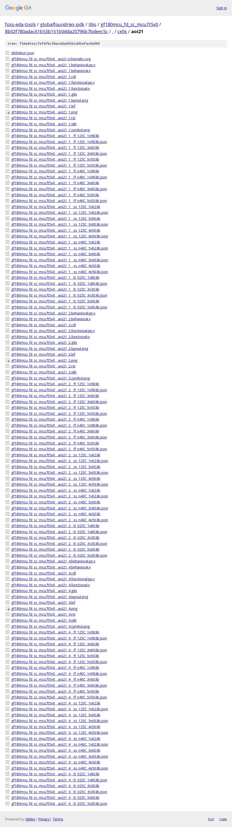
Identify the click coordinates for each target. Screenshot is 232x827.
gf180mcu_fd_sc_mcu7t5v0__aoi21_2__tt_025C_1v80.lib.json (59, 531)
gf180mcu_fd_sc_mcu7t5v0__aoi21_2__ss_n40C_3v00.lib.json (59, 508)
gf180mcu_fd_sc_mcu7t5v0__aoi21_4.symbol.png (50, 626)
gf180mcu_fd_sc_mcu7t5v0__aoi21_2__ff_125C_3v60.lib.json (59, 401)
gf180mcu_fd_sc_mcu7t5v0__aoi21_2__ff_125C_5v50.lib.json (59, 413)
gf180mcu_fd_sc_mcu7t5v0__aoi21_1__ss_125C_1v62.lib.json (59, 212)
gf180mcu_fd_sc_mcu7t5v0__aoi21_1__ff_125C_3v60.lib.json (59, 153)
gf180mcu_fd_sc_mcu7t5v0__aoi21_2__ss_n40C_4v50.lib (55, 514)
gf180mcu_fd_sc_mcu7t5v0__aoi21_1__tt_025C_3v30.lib (55, 289)
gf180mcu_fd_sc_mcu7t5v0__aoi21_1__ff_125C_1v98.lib (55, 135)
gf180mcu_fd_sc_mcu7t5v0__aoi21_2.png (44, 360)
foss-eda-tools (20, 24)
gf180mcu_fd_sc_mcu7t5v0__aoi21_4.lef (43, 602)
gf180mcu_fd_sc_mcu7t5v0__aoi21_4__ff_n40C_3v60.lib (55, 679)
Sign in (221, 8)
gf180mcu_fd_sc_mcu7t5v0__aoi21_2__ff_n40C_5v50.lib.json (59, 449)
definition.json (22, 52)
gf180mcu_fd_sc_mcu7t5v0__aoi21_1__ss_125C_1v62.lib (55, 206)
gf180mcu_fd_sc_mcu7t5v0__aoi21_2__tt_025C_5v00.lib (55, 549)
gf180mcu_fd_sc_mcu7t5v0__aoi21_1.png (44, 112)
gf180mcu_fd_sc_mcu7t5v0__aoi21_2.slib (43, 372)
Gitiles (30, 819)
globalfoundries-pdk (62, 24)
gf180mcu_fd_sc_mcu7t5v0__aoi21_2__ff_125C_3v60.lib (55, 395)
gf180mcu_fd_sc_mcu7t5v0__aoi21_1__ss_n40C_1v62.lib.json (59, 248)
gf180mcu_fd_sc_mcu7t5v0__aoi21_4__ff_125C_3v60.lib (55, 644)
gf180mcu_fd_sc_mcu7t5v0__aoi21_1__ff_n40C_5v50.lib (55, 195)
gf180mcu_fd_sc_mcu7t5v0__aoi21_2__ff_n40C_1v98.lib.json (59, 425)
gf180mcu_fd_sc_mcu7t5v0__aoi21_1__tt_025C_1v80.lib (55, 277)
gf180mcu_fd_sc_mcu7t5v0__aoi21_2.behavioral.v (51, 318)
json (223, 819)
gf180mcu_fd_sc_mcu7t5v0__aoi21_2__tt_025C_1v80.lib (55, 525)
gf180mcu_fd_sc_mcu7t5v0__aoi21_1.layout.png (49, 100)
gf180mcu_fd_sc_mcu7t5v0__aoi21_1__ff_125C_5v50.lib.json (59, 165)
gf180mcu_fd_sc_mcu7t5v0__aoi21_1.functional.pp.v (53, 82)
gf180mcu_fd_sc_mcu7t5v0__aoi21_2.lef (43, 354)
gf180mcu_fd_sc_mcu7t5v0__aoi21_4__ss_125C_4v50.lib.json (59, 732)
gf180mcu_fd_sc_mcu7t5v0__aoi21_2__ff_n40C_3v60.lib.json (59, 437)
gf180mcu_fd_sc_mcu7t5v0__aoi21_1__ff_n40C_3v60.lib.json (59, 188)
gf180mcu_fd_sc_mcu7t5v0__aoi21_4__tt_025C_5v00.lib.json (59, 803)
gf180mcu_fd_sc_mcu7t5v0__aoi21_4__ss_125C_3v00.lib (55, 715)
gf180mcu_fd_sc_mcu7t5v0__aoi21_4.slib (43, 620)
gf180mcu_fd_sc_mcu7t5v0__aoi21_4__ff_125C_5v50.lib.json (59, 661)
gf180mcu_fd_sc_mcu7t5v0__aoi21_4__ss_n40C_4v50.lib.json (59, 768)
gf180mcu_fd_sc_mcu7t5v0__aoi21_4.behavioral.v (51, 567)
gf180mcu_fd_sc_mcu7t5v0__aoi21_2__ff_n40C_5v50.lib (55, 443)
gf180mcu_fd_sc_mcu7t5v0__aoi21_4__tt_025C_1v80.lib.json (59, 780)
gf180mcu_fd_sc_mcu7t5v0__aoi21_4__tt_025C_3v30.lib (55, 785)
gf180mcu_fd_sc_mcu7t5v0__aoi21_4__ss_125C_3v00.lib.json (59, 720)
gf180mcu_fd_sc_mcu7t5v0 (129, 24)
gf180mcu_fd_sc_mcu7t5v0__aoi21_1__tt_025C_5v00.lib (55, 301)
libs (92, 24)
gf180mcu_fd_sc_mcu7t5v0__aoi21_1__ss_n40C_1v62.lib (55, 242)
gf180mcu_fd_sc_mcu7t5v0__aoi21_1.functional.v (50, 88)
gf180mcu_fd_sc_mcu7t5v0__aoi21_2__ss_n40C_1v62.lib (55, 490)
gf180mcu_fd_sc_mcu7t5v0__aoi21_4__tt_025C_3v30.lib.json (59, 791)
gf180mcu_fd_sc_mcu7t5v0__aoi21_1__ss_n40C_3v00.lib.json (59, 260)
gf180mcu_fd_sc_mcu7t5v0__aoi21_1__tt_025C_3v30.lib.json (59, 295)
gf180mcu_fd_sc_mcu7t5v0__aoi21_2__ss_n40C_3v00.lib (55, 502)
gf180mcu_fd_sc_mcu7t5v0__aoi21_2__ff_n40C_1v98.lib (55, 419)
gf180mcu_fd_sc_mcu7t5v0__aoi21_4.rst (43, 614)
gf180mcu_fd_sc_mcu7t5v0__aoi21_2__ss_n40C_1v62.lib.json (59, 496)
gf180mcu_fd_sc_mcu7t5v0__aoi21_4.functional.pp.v (53, 579)
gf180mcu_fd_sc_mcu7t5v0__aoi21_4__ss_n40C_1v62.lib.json (59, 744)
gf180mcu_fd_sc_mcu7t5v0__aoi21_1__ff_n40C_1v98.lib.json (59, 177)
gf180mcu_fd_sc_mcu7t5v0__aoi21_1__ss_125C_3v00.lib (55, 218)
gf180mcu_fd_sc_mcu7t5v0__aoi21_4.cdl (43, 573)
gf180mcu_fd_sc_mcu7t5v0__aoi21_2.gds (44, 342)
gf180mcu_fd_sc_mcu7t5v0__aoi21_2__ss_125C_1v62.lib (55, 455)
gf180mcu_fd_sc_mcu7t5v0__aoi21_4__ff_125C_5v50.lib (55, 655)
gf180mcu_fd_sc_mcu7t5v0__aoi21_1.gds (44, 94)
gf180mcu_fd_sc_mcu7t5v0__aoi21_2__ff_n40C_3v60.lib (55, 431)
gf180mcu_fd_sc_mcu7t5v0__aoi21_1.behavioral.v (51, 70)
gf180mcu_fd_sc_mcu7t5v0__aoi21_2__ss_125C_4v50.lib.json (59, 484)
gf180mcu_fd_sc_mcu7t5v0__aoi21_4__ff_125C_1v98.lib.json (59, 638)
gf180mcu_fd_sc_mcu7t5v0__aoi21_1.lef (43, 106)
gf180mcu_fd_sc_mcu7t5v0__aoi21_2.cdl (43, 325)
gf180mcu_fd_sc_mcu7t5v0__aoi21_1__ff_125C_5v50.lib (55, 159)
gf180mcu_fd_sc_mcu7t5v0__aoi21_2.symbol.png (50, 378)
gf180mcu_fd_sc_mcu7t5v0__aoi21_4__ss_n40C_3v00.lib (55, 750)
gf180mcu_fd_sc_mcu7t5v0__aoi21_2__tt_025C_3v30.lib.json (59, 543)
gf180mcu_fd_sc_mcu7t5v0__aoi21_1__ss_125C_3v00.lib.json (59, 224)
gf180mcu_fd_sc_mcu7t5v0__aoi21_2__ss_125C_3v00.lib (55, 466)
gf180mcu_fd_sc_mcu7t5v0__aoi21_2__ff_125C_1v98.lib (55, 383)
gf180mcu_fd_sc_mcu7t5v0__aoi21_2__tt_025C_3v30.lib (55, 537)
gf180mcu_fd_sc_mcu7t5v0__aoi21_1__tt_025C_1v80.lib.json (59, 283)
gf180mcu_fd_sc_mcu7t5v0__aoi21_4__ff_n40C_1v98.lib (55, 667)
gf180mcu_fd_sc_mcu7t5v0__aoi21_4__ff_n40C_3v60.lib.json (59, 685)
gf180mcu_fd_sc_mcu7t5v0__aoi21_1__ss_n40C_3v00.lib (55, 253)
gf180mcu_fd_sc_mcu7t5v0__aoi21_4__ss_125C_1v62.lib (55, 703)
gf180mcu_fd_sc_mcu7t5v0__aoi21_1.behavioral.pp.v (53, 64)
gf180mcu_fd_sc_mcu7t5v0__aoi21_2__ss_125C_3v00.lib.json (59, 472)
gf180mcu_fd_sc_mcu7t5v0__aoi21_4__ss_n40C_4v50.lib (55, 762)
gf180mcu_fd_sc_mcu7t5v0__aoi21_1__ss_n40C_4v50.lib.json (59, 271)
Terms (58, 819)
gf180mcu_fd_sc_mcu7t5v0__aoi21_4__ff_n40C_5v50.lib (55, 691)
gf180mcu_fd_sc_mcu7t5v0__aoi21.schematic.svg (51, 58)
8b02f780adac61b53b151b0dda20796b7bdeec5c (56, 31)
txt (211, 819)
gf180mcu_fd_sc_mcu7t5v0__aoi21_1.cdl (43, 76)
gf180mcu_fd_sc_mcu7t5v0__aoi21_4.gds (44, 590)
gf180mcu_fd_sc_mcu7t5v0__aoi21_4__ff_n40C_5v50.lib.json (59, 697)
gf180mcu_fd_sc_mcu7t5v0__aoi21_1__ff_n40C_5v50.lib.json (59, 200)
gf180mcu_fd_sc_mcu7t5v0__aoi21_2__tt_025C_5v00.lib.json (59, 555)
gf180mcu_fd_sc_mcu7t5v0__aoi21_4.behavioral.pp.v (53, 561)
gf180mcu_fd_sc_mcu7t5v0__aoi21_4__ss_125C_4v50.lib (55, 726)
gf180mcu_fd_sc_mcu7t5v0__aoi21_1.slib (43, 123)
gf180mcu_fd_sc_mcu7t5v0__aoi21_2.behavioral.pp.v (53, 313)
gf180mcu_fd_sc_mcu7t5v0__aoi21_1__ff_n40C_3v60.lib (55, 182)
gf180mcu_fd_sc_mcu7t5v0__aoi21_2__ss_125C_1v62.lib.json (59, 460)
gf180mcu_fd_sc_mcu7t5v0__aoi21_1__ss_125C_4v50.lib (55, 230)
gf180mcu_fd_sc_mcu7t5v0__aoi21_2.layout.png (49, 348)
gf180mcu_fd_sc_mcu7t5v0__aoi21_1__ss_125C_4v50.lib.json (59, 236)
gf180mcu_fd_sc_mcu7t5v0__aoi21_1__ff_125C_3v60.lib (55, 147)
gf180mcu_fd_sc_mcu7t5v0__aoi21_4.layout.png (49, 596)
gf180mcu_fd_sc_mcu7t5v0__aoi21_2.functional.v (50, 336)
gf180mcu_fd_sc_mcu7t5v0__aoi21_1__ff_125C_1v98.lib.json (59, 141)
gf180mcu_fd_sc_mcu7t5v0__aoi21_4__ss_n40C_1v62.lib (55, 738)
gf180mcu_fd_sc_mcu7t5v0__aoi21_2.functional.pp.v (53, 330)
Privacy (44, 819)
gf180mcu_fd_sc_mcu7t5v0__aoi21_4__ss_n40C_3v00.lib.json (59, 756)
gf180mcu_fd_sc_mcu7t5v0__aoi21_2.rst (43, 366)
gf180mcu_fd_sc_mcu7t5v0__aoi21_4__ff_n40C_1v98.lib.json (59, 673)
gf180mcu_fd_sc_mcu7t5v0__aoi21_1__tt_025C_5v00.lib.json (59, 307)
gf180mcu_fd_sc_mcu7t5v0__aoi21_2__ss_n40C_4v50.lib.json (59, 520)
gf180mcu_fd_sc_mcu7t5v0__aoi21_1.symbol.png (50, 130)
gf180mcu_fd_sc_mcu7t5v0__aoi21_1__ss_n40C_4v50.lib (55, 265)
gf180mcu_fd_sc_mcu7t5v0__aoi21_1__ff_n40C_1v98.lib (55, 171)
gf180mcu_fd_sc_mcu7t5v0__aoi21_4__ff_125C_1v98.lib (55, 632)
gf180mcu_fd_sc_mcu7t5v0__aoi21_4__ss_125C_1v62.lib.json (59, 709)
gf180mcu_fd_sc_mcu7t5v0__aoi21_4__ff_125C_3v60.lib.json (59, 650)
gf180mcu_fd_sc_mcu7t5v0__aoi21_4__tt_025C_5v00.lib (55, 797)
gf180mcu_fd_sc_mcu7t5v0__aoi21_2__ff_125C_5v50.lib (55, 407)
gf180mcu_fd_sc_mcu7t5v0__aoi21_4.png (44, 608)
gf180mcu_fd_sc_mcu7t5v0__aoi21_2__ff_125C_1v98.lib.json (59, 390)
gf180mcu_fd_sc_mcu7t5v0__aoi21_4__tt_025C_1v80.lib (55, 774)
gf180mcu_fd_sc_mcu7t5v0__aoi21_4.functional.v (50, 585)
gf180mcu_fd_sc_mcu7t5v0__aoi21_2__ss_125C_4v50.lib (55, 478)
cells (122, 31)
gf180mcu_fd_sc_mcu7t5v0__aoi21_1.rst (43, 117)
